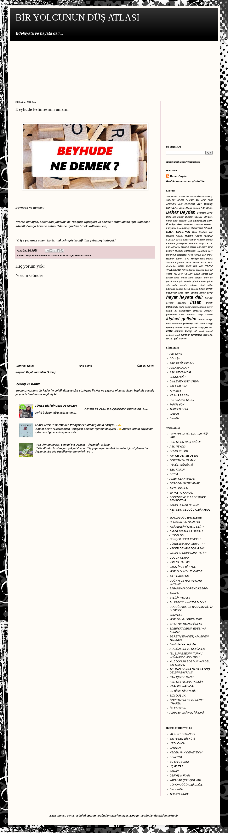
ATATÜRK (171, 204)
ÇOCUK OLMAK (180, 557)
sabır (202, 323)
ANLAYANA (177, 789)
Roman (170, 258)
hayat (172, 297)
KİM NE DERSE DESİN (184, 455)
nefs (168, 323)
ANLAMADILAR (179, 367)
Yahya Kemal (188, 270)
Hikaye (189, 235)
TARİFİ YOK (177, 404)
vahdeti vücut (182, 327)
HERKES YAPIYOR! (182, 686)
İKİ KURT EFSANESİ (182, 734)
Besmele (201, 213)
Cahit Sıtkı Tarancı (176, 221)
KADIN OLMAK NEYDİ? (184, 505)
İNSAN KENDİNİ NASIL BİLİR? (188, 553)
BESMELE (176, 614)
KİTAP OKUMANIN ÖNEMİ (186, 624)
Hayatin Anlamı (174, 236)
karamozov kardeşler (190, 311)
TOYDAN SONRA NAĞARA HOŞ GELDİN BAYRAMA (190, 671)
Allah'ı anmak (192, 208)
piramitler (177, 323)
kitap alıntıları (187, 314)
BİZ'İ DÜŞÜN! (178, 695)
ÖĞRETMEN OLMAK (183, 460)
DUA (210, 220)
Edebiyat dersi (174, 224)
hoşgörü (182, 303)
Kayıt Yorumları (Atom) (40, 372)
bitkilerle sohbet (174, 289)
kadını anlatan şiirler (202, 307)
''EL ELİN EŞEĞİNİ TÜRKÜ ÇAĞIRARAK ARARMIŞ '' (186, 655)
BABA (209, 208)
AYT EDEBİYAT (186, 204)
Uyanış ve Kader (27, 384)
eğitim (194, 292)
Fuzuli (180, 228)
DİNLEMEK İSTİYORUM (184, 381)
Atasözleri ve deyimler (183, 644)
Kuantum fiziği (196, 243)
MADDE (185, 247)
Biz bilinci (178, 217)
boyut (187, 289)
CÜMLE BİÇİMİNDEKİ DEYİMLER (56, 405)
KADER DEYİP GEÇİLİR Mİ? (187, 548)
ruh (196, 323)
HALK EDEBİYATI (178, 231)
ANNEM (175, 418)
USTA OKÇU (177, 743)
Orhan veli (200, 255)
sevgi (209, 323)
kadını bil (171, 311)
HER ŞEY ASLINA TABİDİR (186, 681)
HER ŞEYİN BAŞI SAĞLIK (186, 441)
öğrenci (185, 335)
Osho (210, 255)
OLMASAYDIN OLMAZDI (185, 522)
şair (176, 338)
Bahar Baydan (179, 176)
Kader (186, 240)
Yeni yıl (209, 270)
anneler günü (191, 281)
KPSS (179, 240)
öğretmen (196, 335)
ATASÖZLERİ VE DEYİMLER (187, 648)
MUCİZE (179, 251)
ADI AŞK (175, 358)
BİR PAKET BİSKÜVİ (182, 738)
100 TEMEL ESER (175, 196)
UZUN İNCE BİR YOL (190, 266)
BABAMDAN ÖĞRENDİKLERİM (189, 588)
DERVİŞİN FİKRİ (180, 775)
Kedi (193, 239)
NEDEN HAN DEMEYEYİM (186, 752)
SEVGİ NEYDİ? (179, 451)
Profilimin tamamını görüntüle (185, 181)
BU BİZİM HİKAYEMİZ (183, 690)
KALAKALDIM (178, 386)
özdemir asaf (173, 335)
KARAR (174, 771)
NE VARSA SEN (179, 395)
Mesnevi (171, 254)
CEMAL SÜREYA (203, 217)
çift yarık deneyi (203, 331)
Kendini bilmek (205, 240)
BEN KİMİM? (177, 469)
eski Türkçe (66, 255)
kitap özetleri (205, 314)
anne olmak (180, 278)
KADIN (198, 236)
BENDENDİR (177, 376)
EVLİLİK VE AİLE (180, 597)
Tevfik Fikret (200, 262)
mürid (201, 319)
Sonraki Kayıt (25, 365)
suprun (91, 815)
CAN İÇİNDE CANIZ (182, 677)
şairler (183, 338)
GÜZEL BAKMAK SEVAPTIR (187, 543)
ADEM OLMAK (185, 200)
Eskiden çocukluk (193, 224)
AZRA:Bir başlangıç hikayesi (187, 712)
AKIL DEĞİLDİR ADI (182, 363)
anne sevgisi (195, 278)
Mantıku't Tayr (205, 251)
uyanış (170, 327)
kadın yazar (185, 307)
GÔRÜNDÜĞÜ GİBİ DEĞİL (186, 784)
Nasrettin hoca (185, 255)
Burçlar (189, 217)
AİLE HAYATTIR (179, 576)
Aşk (203, 208)
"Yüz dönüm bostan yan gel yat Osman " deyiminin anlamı (72, 444)
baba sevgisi (179, 285)
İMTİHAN (175, 748)
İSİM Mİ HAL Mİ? (180, 562)
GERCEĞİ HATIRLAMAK (185, 483)
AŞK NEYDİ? (177, 446)
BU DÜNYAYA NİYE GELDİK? (188, 602)
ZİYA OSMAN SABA (189, 274)
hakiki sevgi (206, 293)
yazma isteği (197, 327)
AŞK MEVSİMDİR (180, 372)
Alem (182, 208)
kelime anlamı (83, 255)
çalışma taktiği (183, 331)
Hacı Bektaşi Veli (202, 232)
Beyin (210, 213)
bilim (210, 285)
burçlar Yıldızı (198, 289)
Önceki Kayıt (145, 365)
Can (190, 221)
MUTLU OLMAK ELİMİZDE (186, 571)
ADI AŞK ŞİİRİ (204, 200)
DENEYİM (176, 757)
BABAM (174, 413)
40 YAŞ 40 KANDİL (181, 492)
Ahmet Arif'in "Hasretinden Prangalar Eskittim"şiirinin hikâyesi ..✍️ (78, 425)
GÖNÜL (208, 228)
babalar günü (197, 285)
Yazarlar (200, 270)
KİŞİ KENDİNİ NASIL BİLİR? (187, 526)
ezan (187, 293)
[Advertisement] (114, 68)
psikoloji (188, 323)
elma (180, 293)
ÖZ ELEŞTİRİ (178, 708)
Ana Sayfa (85, 365)
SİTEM (174, 474)
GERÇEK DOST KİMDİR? (185, 539)
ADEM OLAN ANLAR (182, 478)
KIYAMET (175, 390)
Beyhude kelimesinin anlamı (42, 255)
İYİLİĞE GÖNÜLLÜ (181, 464)
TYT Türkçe (192, 258)
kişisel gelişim (181, 318)
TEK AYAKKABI (179, 794)
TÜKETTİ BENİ (179, 409)
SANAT (180, 258)
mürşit (209, 319)
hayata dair (191, 297)
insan (196, 302)
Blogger (134, 815)
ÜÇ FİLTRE (176, 766)
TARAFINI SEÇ (179, 487)
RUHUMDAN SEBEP (182, 399)
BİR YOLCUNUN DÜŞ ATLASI (77, 17)
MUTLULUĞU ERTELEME (186, 517)
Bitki (168, 217)
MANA (193, 247)
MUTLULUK (190, 251)
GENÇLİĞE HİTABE (193, 228)
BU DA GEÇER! (179, 761)
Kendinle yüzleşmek (176, 243)
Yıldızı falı (171, 274)
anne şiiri (178, 281)
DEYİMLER (199, 220)
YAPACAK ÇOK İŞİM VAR (185, 780)
